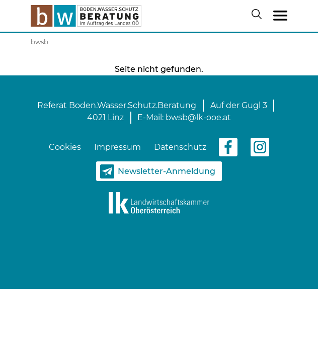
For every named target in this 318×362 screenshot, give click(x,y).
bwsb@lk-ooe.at (198, 117)
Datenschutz (180, 147)
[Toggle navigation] (280, 16)
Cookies (65, 147)
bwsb (39, 42)
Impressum (117, 147)
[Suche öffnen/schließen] (259, 16)
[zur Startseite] (86, 16)
